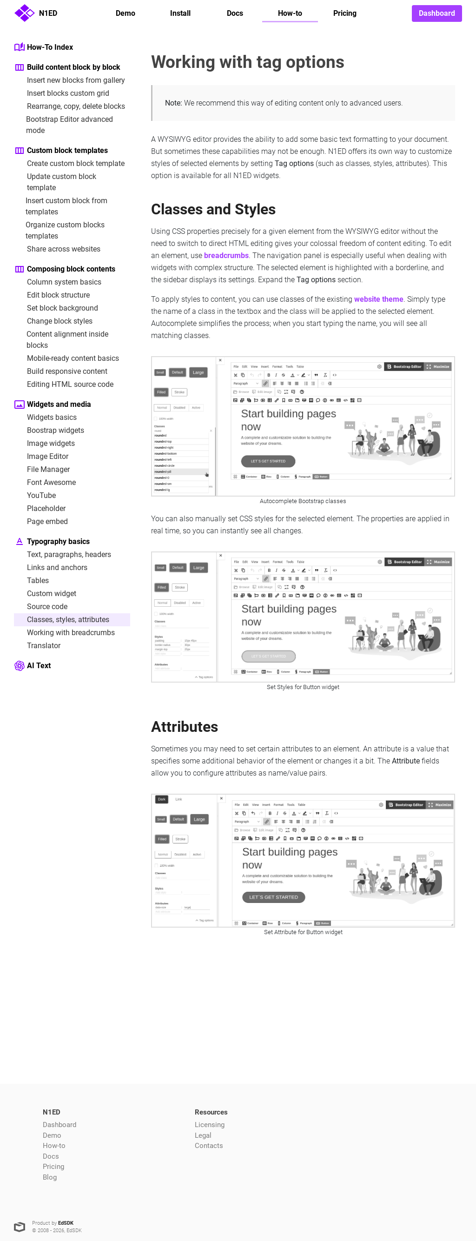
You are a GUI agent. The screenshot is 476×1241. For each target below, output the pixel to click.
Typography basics (52, 541)
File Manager (42, 469)
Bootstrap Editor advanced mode (63, 124)
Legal (203, 1135)
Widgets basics (45, 417)
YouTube (35, 495)
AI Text (32, 665)
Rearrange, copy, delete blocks (69, 106)
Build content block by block (67, 67)
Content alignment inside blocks (61, 339)
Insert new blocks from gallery (69, 80)
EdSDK (65, 1223)
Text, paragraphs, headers (62, 554)
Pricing (345, 13)
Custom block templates (61, 150)
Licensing (210, 1125)
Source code (40, 606)
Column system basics (57, 282)
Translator (37, 645)
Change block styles (53, 321)
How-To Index (43, 47)
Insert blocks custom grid (61, 93)
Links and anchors (50, 567)
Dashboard (437, 13)
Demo (125, 13)
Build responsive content (60, 371)
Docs (235, 13)
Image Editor (41, 456)
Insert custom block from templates (60, 205)
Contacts (209, 1145)
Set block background (56, 308)
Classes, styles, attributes (61, 619)
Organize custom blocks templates (59, 229)
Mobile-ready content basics (66, 358)
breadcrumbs (226, 255)
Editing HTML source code (63, 384)
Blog (50, 1177)
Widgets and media (52, 404)
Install (180, 13)
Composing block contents (64, 269)
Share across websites (57, 249)
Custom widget (45, 593)
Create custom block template (69, 163)
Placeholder (40, 508)
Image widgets (44, 443)
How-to (290, 13)
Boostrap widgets (49, 430)
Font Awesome (45, 482)
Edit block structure (52, 295)
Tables (31, 580)
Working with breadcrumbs (64, 632)
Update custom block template (55, 181)
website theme (378, 299)
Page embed (41, 521)
